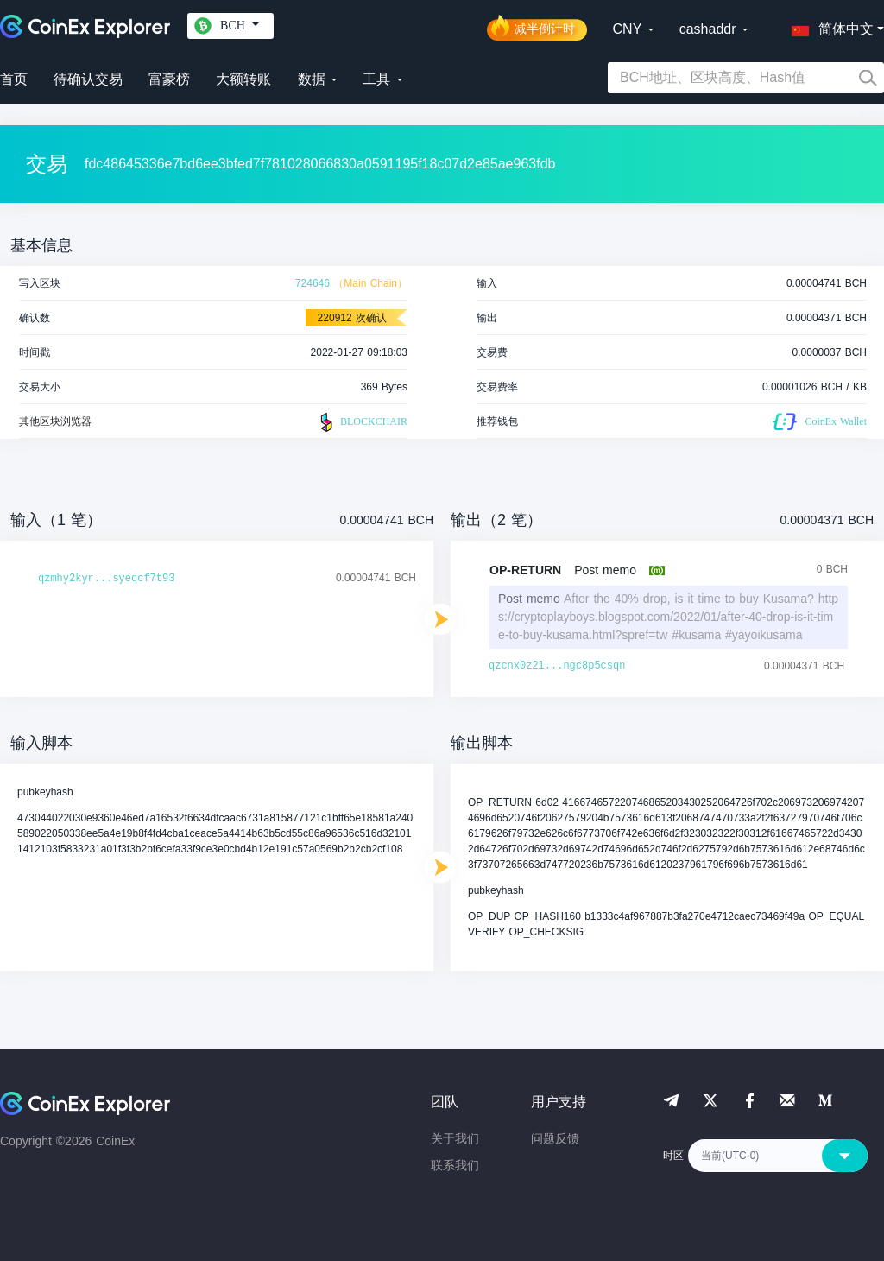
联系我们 (455, 1165)
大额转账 (243, 79)
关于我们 (455, 1138)
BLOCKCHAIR (361, 422)
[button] (829, 26)
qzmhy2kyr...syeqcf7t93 (106, 579)
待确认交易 (88, 79)
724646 (312, 283)
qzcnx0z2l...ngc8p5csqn (557, 666)
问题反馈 (555, 1138)
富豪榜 (169, 79)
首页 (14, 79)
